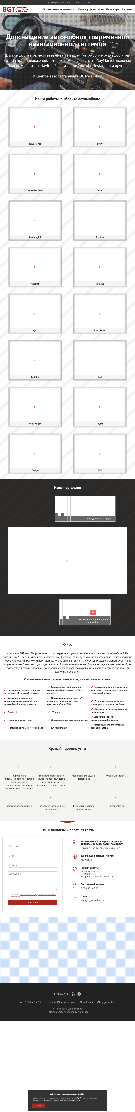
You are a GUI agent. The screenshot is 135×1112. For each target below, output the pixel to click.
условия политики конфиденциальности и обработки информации (33, 986)
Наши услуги (113, 9)
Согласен (38, 1106)
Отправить (32, 993)
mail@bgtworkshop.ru (59, 2)
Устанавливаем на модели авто (59, 9)
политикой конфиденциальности (66, 1100)
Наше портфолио (87, 9)
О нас (101, 9)
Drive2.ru (61, 1084)
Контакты (127, 9)
